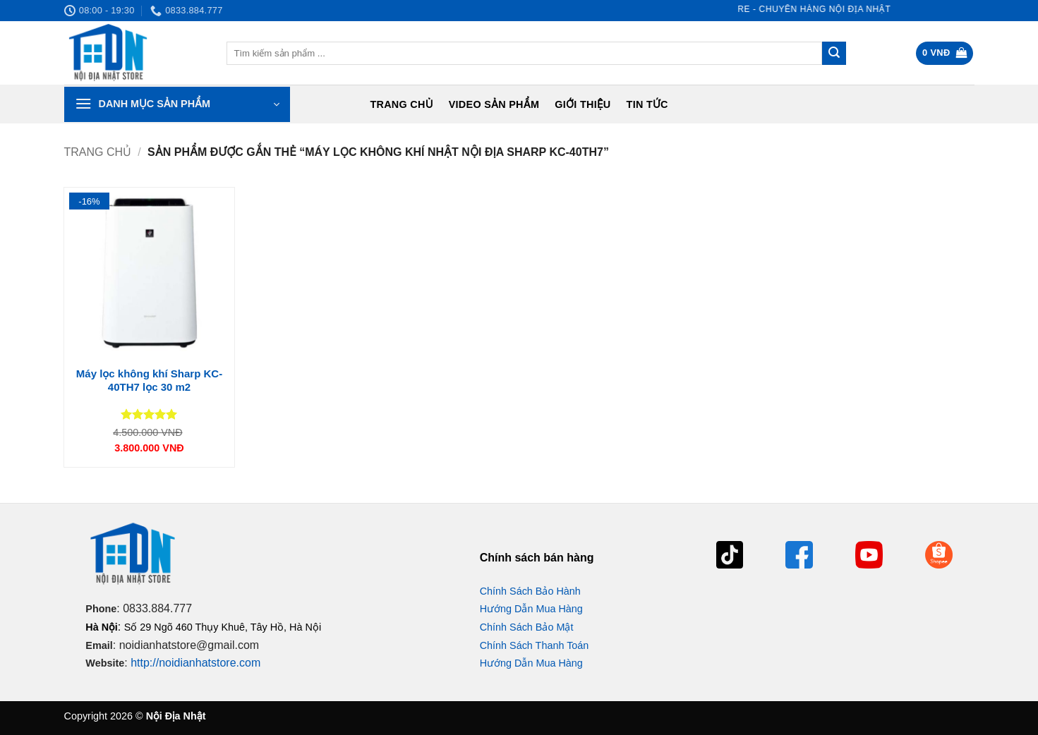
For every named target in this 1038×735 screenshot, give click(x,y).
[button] (944, 53)
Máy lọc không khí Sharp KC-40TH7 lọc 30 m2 (149, 381)
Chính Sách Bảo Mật (527, 627)
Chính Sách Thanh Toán (534, 645)
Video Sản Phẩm (494, 104)
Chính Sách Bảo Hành (530, 591)
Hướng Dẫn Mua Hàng (531, 608)
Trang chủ (401, 104)
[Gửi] (834, 54)
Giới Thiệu (582, 104)
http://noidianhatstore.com (195, 663)
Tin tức (647, 104)
